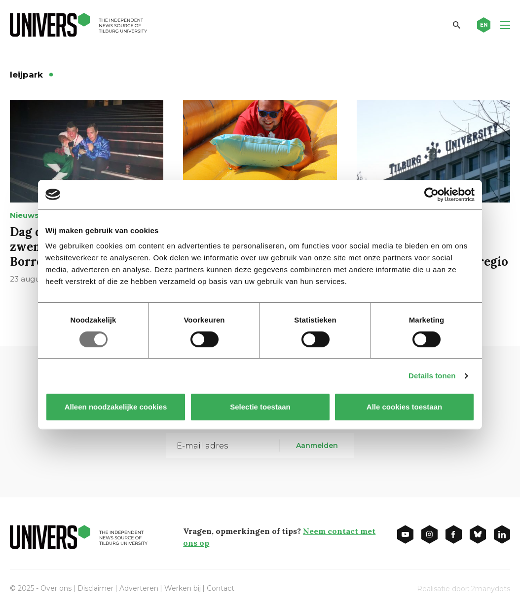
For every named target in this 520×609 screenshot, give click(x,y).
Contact (220, 588)
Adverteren (138, 588)
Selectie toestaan (260, 407)
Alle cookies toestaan (404, 407)
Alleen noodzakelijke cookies (116, 407)
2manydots (490, 588)
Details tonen (432, 375)
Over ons (56, 588)
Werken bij (182, 588)
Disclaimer (95, 588)
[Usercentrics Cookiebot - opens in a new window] (431, 194)
